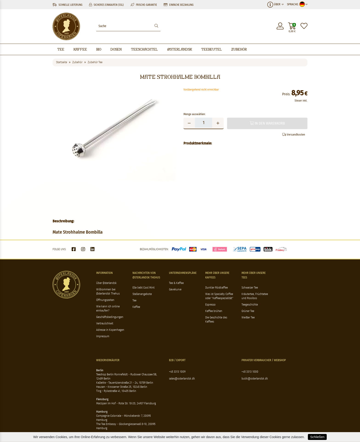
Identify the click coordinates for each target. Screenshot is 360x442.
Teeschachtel (144, 49)
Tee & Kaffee (176, 283)
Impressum (102, 336)
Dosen (116, 49)
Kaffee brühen (213, 311)
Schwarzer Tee (250, 287)
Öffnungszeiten (105, 300)
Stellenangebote (142, 294)
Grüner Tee (248, 311)
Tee (60, 49)
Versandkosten (293, 134)
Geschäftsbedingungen (109, 317)
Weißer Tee (248, 317)
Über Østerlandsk (106, 283)
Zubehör (239, 49)
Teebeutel (211, 49)
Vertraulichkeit (104, 323)
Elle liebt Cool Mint (143, 287)
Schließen (317, 437)
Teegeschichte (250, 304)
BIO (98, 49)
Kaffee (80, 49)
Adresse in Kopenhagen (110, 330)
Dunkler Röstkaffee (216, 287)
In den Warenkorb (267, 123)
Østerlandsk (179, 49)
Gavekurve (175, 289)
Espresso (210, 304)
